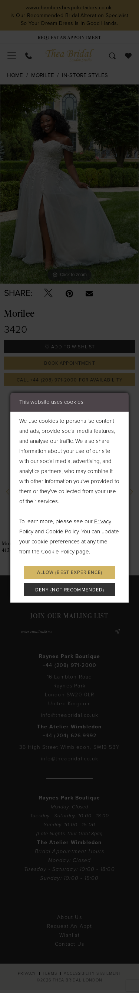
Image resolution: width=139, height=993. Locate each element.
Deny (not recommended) (70, 591)
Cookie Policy (62, 530)
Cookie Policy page (65, 550)
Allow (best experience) (70, 572)
